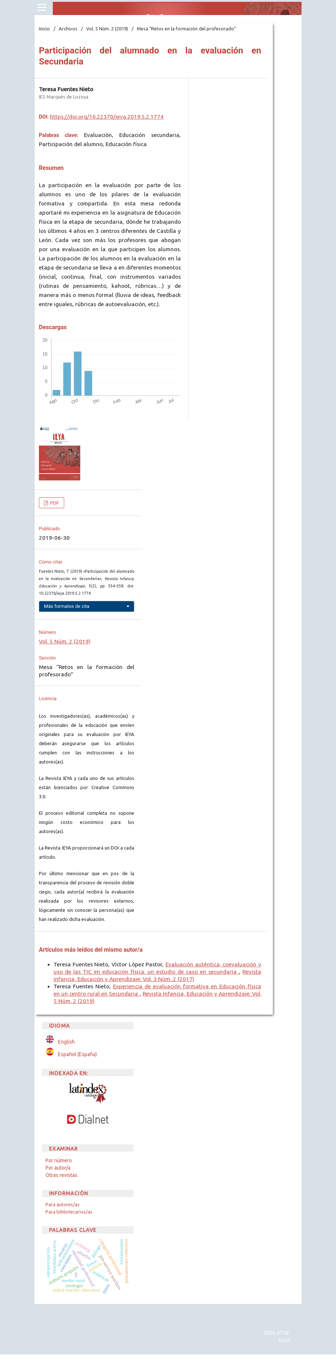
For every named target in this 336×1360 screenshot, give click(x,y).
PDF (54, 502)
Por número (58, 1160)
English (66, 1042)
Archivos (68, 28)
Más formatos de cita (67, 606)
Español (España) (77, 1054)
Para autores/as (62, 1204)
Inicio (44, 28)
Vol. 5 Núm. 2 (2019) (107, 28)
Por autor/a (57, 1168)
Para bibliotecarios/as (68, 1211)
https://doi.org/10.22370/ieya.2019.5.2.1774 (107, 117)
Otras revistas (61, 1175)
